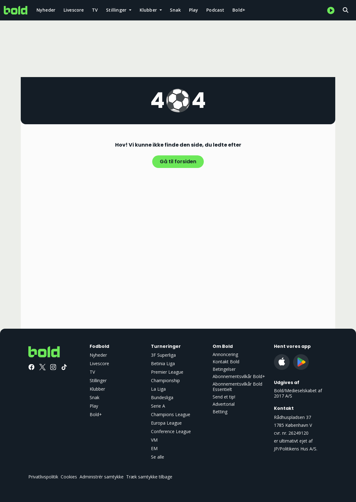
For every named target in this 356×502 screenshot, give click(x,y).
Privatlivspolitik (43, 477)
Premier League (167, 372)
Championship (165, 380)
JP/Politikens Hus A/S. (295, 449)
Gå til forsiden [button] (178, 161)
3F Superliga (163, 355)
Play (193, 10)
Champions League (170, 414)
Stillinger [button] (117, 10)
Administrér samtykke (102, 477)
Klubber (97, 389)
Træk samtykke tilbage (149, 477)
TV (95, 10)
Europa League (166, 423)
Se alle (157, 457)
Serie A (158, 406)
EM (154, 448)
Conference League (171, 431)
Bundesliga (162, 397)
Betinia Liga (163, 363)
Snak (175, 10)
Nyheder (45, 10)
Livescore (74, 10)
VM (154, 440)
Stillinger (98, 380)
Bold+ (238, 10)
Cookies (69, 477)
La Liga (158, 389)
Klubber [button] (149, 10)
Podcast (215, 10)
